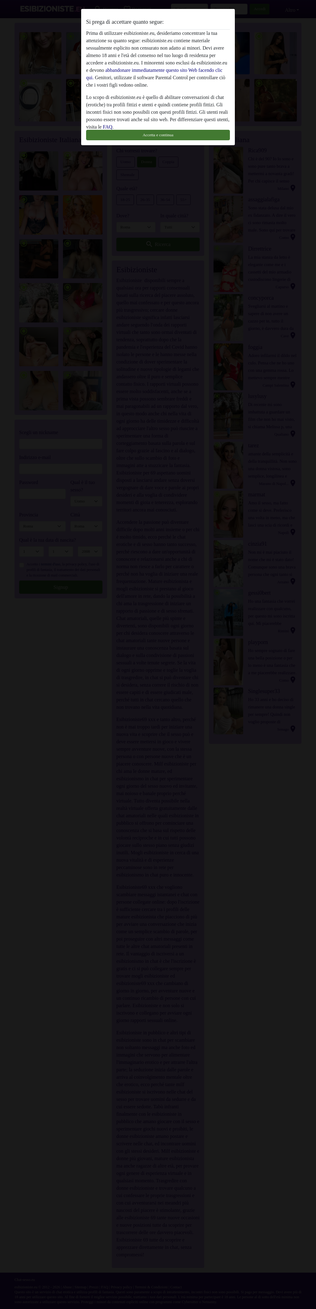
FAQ (107, 126)
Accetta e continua (158, 135)
